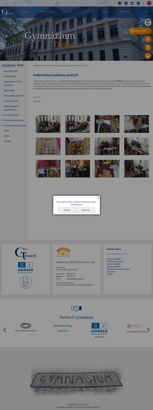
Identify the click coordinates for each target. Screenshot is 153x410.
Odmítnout (86, 210)
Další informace (76, 204)
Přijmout (67, 210)
